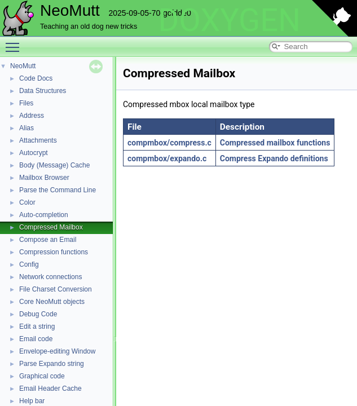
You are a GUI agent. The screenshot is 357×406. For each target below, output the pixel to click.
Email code (35, 339)
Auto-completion (43, 215)
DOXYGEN (229, 20)
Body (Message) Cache (54, 165)
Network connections (50, 277)
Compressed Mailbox (51, 227)
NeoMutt (23, 66)
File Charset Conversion (55, 289)
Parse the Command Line (57, 190)
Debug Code (38, 314)
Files (26, 103)
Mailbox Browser (44, 178)
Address (31, 116)
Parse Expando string (51, 364)
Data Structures (42, 91)
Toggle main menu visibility (15, 42)
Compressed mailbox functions (275, 142)
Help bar (32, 401)
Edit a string (37, 326)
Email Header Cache (50, 388)
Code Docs (35, 78)
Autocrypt (33, 153)
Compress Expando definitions (274, 158)
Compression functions (53, 252)
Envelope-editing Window (57, 351)
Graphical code (42, 376)
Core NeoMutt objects (52, 302)
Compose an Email (47, 240)
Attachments (38, 140)
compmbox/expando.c (166, 158)
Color (27, 202)
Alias (26, 128)
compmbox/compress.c (169, 142)
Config (29, 264)
